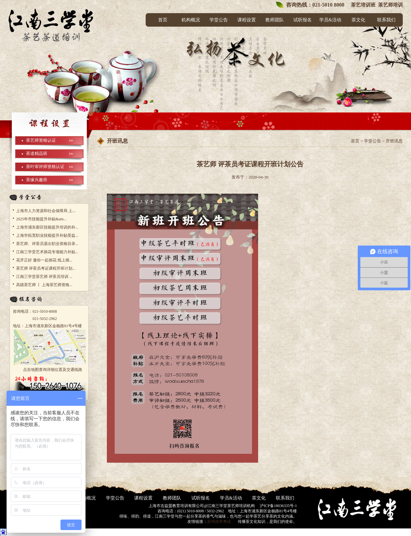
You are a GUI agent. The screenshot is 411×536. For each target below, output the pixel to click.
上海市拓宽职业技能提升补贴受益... (47, 235)
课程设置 (246, 19)
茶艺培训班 (362, 5)
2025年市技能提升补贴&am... (41, 219)
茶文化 (358, 19)
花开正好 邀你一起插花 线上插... (44, 260)
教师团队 (274, 19)
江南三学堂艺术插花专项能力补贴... (47, 252)
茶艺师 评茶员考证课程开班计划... (45, 268)
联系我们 (386, 19)
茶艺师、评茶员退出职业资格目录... (47, 243)
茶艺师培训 (390, 5)
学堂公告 (218, 19)
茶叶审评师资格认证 (45, 166)
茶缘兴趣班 (36, 179)
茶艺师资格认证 (41, 140)
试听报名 (302, 19)
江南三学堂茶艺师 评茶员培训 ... (44, 276)
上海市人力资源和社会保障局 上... (45, 210)
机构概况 (190, 19)
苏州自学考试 (219, 521)
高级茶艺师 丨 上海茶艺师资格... (44, 284)
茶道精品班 (36, 153)
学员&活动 (330, 19)
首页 (162, 19)
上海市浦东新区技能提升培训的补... (47, 227)
